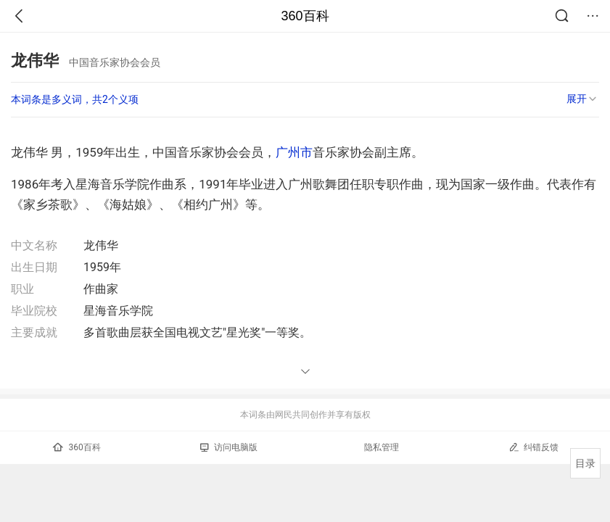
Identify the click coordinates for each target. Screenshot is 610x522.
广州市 (294, 152)
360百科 (305, 16)
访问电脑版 (228, 447)
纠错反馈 (533, 447)
